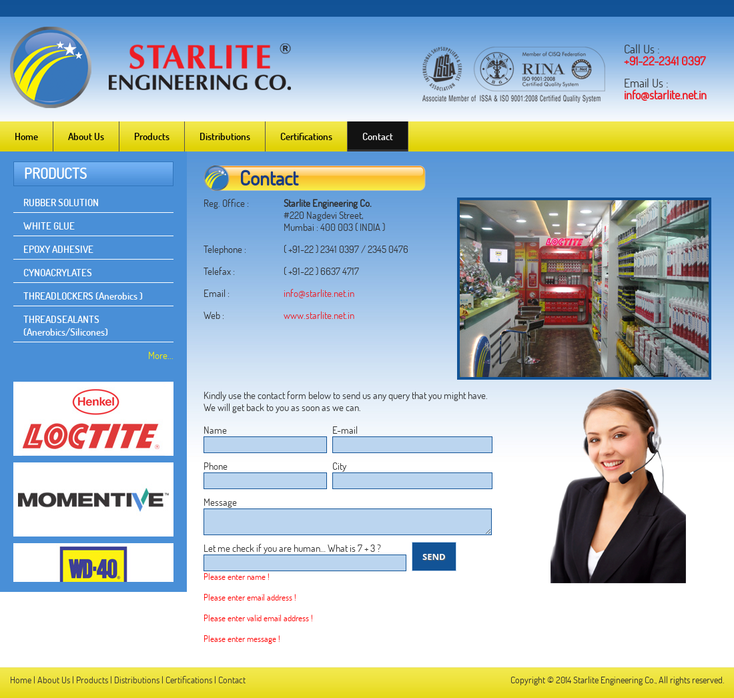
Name (215, 430)
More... (160, 355)
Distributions (225, 136)
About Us (86, 136)
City (339, 466)
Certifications (306, 136)
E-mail (345, 430)
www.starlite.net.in (319, 315)
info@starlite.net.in (319, 293)
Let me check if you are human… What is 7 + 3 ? (292, 548)
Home (26, 136)
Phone (216, 466)
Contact (377, 136)
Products (151, 136)
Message (220, 502)
